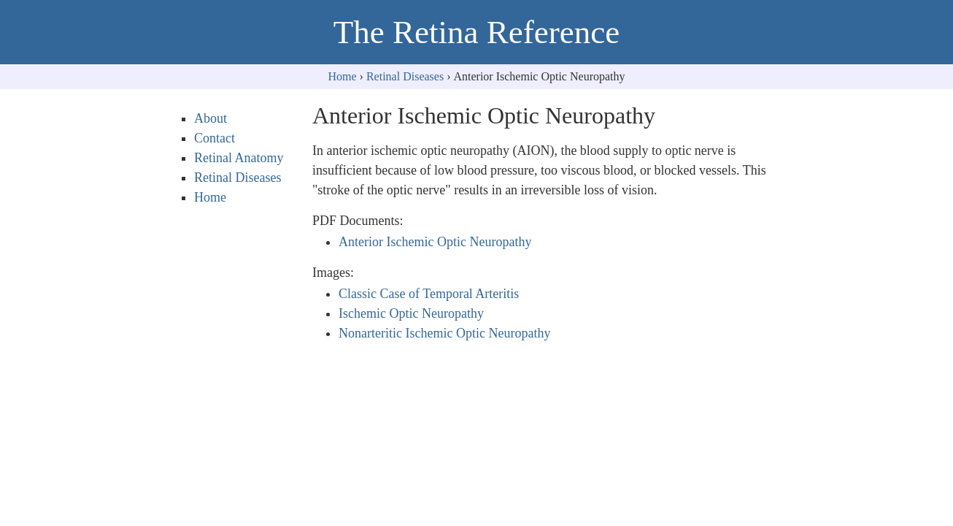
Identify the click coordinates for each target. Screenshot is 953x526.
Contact (214, 138)
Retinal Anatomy (238, 157)
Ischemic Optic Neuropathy (411, 313)
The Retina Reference (476, 32)
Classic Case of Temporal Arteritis (429, 293)
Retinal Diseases (405, 76)
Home (342, 76)
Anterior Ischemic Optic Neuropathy (435, 242)
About (210, 118)
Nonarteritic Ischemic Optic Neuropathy (444, 333)
